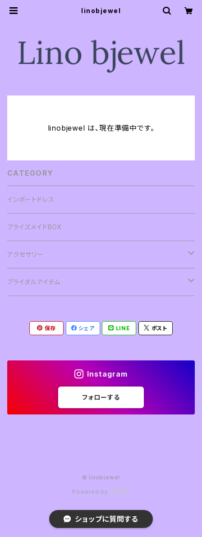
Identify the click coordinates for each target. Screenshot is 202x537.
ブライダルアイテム (33, 282)
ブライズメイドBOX (34, 227)
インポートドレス (30, 199)
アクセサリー (25, 254)
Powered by (101, 491)
